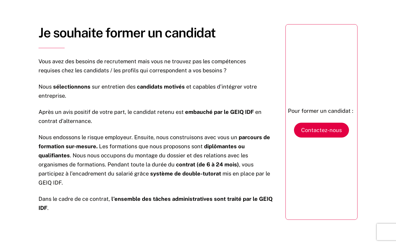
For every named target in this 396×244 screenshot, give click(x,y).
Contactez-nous (321, 130)
